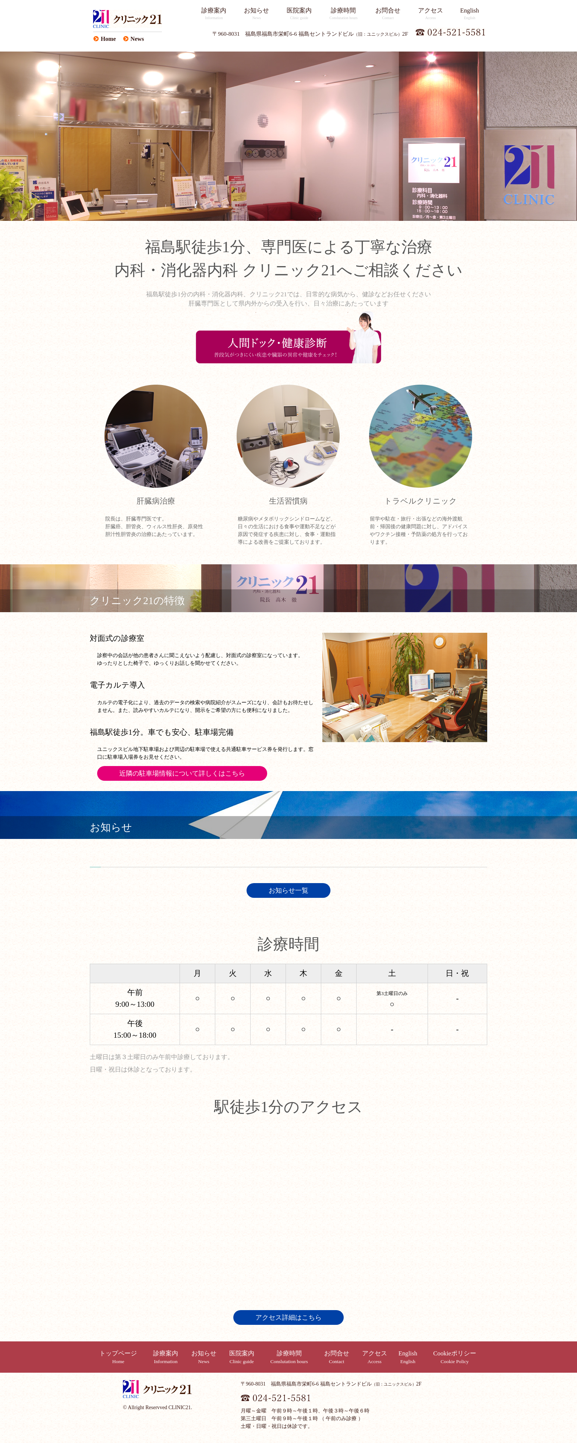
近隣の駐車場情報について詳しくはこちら (182, 773)
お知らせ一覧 (288, 890)
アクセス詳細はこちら (288, 1317)
